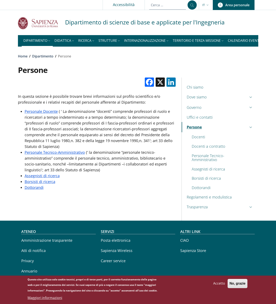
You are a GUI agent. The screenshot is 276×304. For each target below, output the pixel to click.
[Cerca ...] (192, 5)
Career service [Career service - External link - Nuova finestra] (113, 260)
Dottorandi (34, 187)
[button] (206, 5)
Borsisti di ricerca (40, 181)
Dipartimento (42, 56)
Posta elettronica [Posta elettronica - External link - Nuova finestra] (115, 240)
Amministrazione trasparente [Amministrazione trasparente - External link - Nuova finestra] (46, 240)
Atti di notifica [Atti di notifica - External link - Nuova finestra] (33, 250)
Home (23, 56)
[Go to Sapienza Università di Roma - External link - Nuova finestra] (41, 23)
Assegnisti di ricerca (42, 175)
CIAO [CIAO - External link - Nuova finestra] (184, 240)
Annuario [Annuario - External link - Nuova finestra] (29, 270)
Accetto (219, 284)
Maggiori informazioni (45, 298)
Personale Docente (41, 111)
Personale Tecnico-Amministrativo (55, 152)
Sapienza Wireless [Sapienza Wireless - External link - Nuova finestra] (116, 250)
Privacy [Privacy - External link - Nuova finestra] (27, 260)
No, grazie (237, 284)
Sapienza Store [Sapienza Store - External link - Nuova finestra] (193, 250)
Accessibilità (124, 4)
